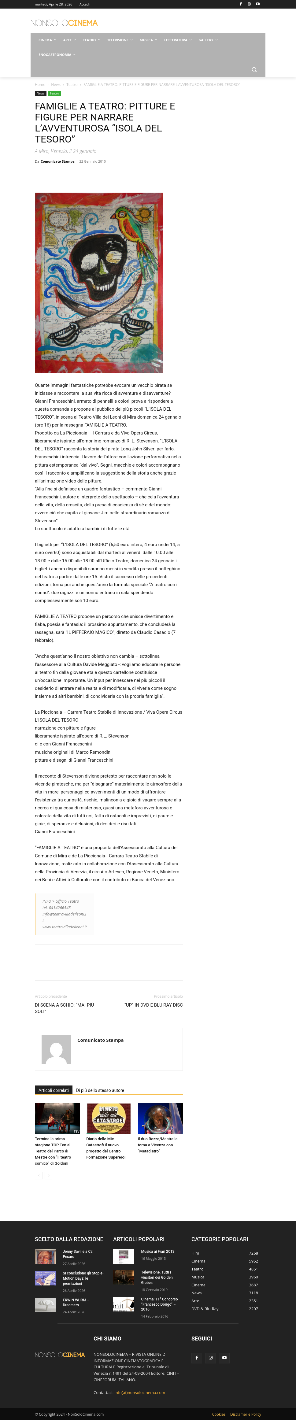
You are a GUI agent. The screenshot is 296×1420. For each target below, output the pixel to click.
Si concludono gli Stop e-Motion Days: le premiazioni (83, 1278)
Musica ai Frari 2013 (157, 1251)
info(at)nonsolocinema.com (140, 1392)
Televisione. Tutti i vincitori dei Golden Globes (156, 1277)
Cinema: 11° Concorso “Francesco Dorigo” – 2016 (159, 1304)
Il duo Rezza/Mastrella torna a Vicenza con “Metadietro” (158, 1145)
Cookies (219, 1414)
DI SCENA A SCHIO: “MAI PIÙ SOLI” (64, 1008)
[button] (254, 69)
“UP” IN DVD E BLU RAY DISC (153, 1005)
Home (40, 84)
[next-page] (48, 1175)
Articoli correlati (54, 1090)
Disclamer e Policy (245, 1414)
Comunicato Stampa (58, 161)
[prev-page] (39, 1175)
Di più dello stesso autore (100, 1090)
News (56, 84)
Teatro (71, 84)
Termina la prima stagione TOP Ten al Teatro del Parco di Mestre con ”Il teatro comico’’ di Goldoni (53, 1151)
